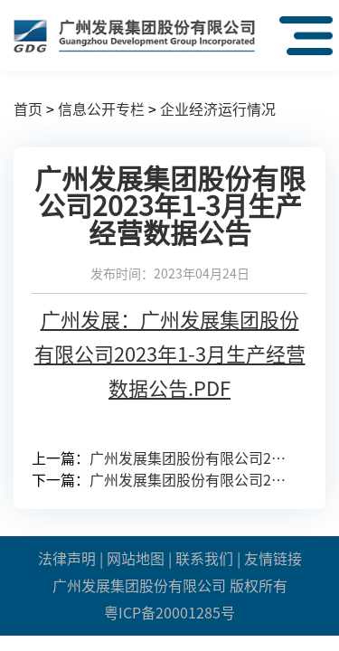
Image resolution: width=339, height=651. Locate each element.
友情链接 (273, 559)
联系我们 (204, 559)
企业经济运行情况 (218, 109)
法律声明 (67, 559)
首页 (28, 109)
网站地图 (136, 559)
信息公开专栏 (101, 109)
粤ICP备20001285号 (169, 613)
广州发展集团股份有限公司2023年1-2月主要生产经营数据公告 (191, 480)
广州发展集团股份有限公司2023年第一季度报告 (191, 458)
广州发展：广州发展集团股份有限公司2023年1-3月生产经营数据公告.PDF (170, 354)
